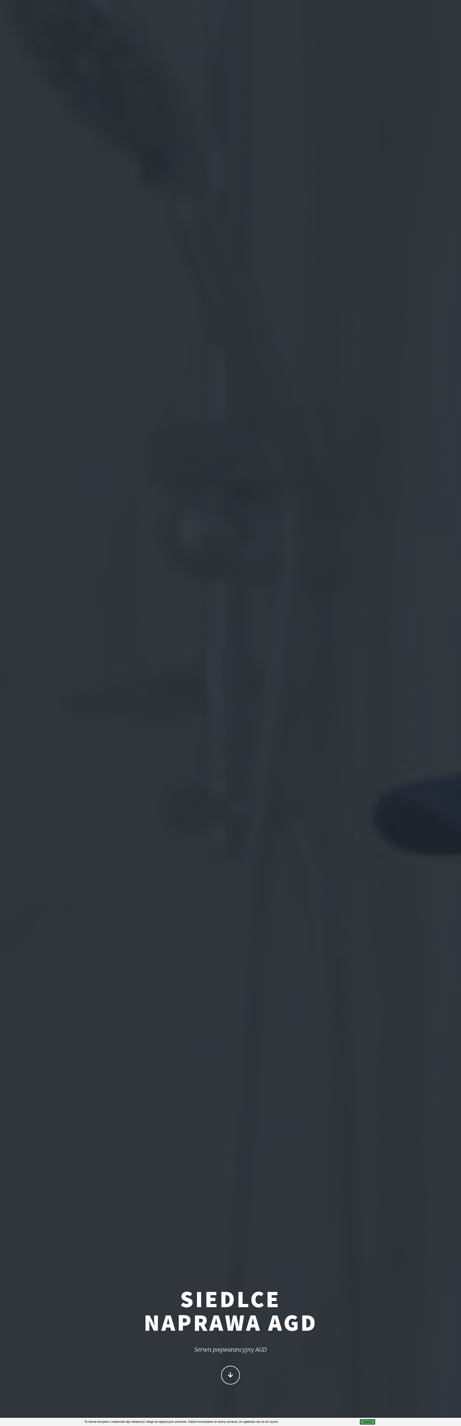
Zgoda (367, 1421)
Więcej (230, 1376)
